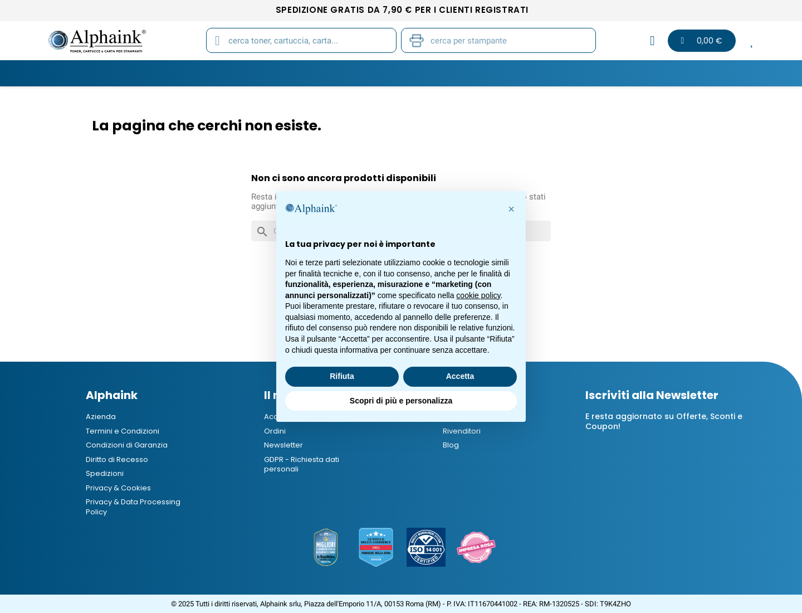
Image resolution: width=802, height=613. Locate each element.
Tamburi (285, 73)
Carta (339, 73)
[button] (511, 209)
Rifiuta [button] (342, 376)
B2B (596, 73)
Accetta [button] (460, 376)
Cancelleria (467, 73)
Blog (637, 73)
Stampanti (397, 73)
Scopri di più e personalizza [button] (401, 400)
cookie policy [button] (478, 295)
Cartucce (224, 73)
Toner (167, 73)
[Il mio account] (652, 40)
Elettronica (541, 73)
